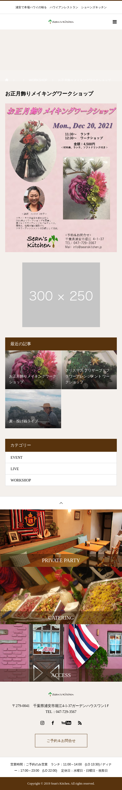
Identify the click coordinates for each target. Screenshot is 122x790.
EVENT (17, 458)
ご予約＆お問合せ (61, 741)
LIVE (15, 469)
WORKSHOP (21, 480)
